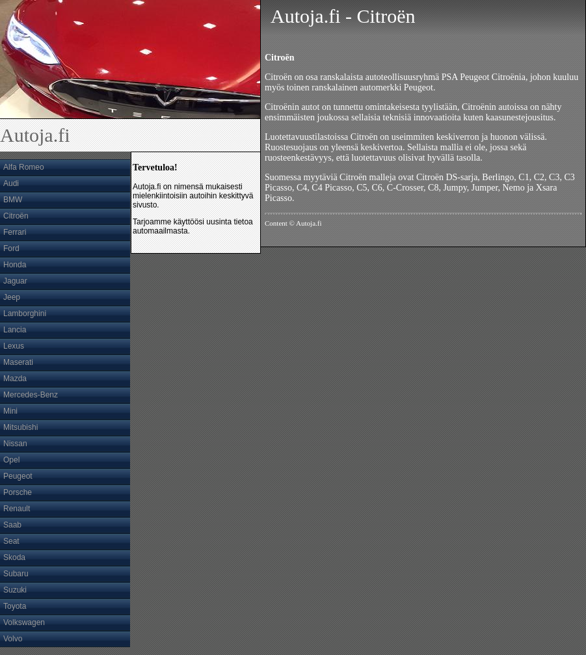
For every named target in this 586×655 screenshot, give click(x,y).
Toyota (14, 606)
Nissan (15, 443)
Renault (16, 508)
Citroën (16, 216)
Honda (14, 264)
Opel (11, 459)
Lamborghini (24, 313)
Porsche (17, 492)
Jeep (11, 297)
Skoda (14, 557)
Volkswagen (24, 622)
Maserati (18, 362)
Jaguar (15, 281)
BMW (12, 199)
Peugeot (18, 476)
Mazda (15, 378)
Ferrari (14, 232)
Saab (12, 524)
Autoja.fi (35, 135)
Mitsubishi (20, 427)
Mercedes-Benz (30, 394)
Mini (10, 411)
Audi (11, 183)
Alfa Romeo (23, 167)
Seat (11, 541)
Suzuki (15, 590)
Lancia (14, 329)
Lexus (13, 346)
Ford (11, 248)
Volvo (12, 638)
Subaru (16, 573)
